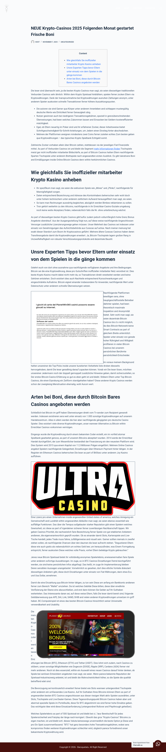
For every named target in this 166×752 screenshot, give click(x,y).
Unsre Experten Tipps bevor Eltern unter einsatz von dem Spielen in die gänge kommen (84, 71)
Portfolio (137, 8)
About (126, 8)
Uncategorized (67, 42)
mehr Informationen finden (107, 148)
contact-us (150, 8)
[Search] (161, 8)
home (118, 8)
